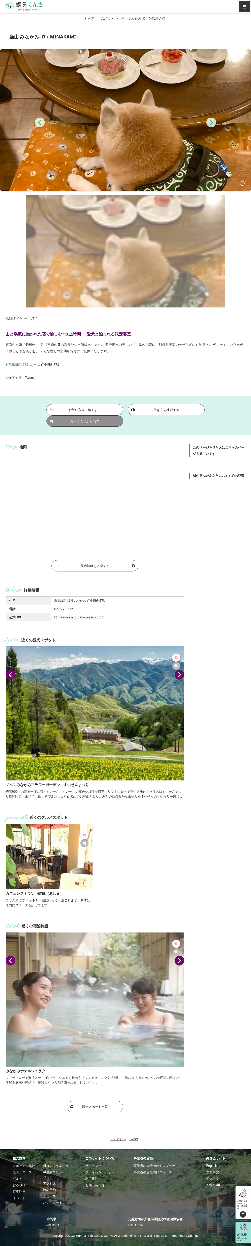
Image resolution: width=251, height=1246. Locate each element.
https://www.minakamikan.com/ (78, 617)
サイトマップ (95, 1165)
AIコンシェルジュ (56, 1165)
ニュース (49, 1196)
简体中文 (212, 1178)
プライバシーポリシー (101, 1172)
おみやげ (19, 1185)
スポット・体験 (24, 1165)
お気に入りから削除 (74, 421)
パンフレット (52, 1202)
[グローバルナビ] (244, 6)
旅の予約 (49, 1190)
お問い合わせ (95, 1185)
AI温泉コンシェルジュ (56, 1174)
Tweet (29, 377)
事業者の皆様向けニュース (153, 1172)
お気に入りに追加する (75, 409)
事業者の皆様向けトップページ (156, 1165)
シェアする (14, 377)
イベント (19, 1198)
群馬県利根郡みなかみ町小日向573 (33, 364)
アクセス (49, 1183)
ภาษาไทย (213, 1185)
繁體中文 (212, 1172)
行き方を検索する (155, 409)
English (211, 1165)
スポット (107, 18)
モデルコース (22, 1172)
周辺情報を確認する (107, 565)
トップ (89, 18)
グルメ (17, 1178)
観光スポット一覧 (89, 1106)
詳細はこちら (54, 1225)
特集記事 (19, 1191)
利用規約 (91, 1178)
